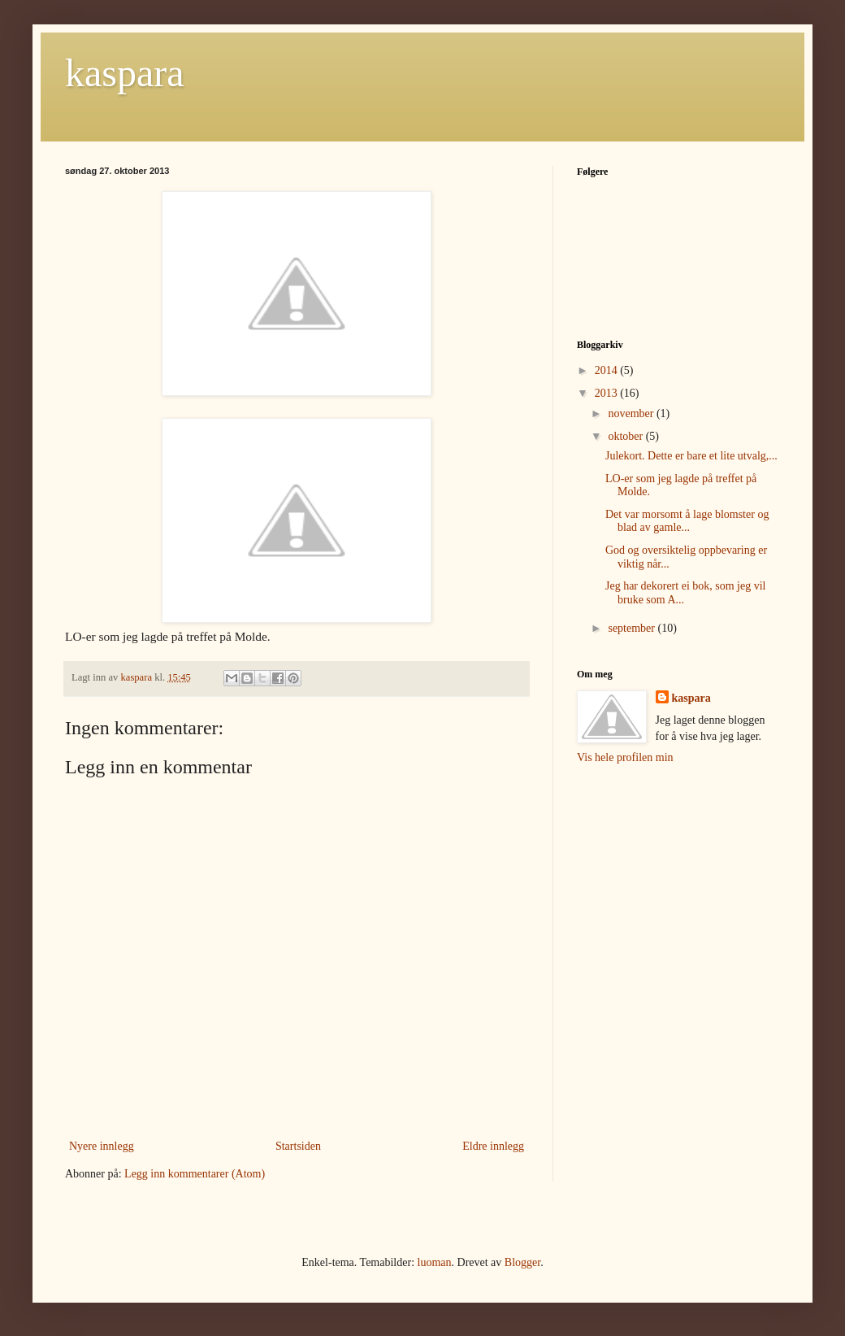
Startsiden (298, 1146)
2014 (608, 370)
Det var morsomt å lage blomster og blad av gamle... (687, 521)
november (632, 413)
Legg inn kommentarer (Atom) (194, 1174)
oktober (626, 436)
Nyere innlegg (101, 1146)
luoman (435, 1262)
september (632, 628)
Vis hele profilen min (625, 757)
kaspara (124, 72)
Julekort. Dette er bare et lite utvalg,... (691, 456)
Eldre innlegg (493, 1146)
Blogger (522, 1262)
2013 (608, 393)
